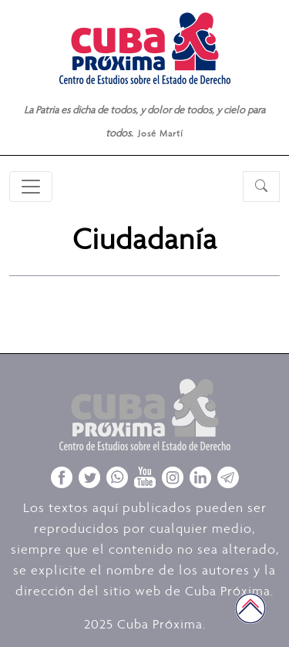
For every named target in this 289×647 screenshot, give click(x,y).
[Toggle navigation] (30, 186)
